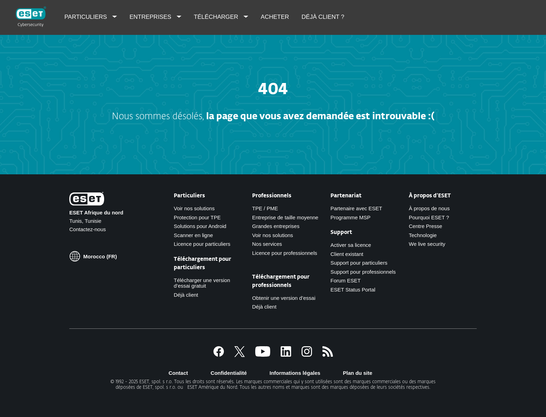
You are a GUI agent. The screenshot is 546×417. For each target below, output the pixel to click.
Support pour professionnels (363, 272)
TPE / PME (265, 208)
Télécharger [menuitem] (217, 17)
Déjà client (186, 295)
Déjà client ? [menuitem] (323, 17)
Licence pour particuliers (202, 244)
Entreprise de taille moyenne (285, 217)
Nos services (267, 244)
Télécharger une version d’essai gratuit (202, 283)
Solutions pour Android (200, 226)
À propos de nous (429, 208)
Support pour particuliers (358, 263)
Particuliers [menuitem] (86, 17)
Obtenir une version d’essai (283, 298)
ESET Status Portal (352, 290)
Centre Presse (425, 226)
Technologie (423, 235)
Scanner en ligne (193, 235)
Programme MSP (350, 217)
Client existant (346, 254)
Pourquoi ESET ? (429, 217)
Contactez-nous (87, 229)
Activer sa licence (350, 245)
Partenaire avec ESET (356, 208)
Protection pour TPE (197, 217)
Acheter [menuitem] (275, 17)
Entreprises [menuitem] (151, 17)
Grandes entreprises (275, 226)
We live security (427, 244)
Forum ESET (345, 280)
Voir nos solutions (194, 208)
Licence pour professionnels (284, 253)
